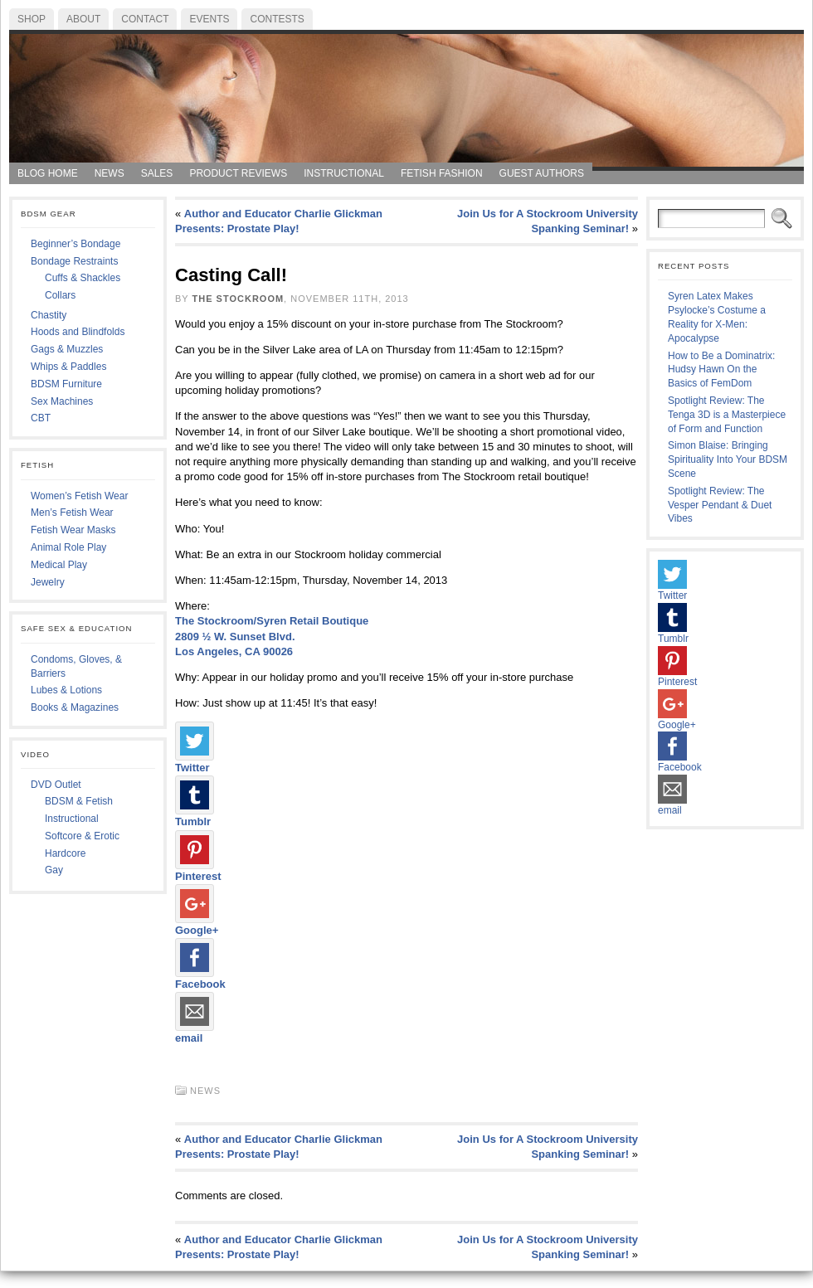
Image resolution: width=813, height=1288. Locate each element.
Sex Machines (62, 401)
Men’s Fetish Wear (72, 512)
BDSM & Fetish (79, 801)
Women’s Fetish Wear (79, 496)
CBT (41, 418)
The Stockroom (238, 299)
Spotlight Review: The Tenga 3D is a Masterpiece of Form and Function (727, 415)
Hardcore (65, 853)
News (205, 1091)
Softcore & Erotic (82, 836)
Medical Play (59, 565)
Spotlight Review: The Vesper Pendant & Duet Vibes (720, 505)
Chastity (48, 315)
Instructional (72, 818)
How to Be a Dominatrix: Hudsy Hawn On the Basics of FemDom (721, 370)
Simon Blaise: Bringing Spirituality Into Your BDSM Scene (727, 459)
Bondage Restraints (74, 261)
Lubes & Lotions (66, 690)
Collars (60, 295)
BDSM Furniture (66, 384)
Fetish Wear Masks (73, 530)
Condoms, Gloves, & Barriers (76, 666)
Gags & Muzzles (67, 349)
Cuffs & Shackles (82, 278)
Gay (54, 870)
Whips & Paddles (68, 366)
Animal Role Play (68, 547)
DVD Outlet (56, 784)
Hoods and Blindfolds (77, 332)
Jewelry (48, 582)
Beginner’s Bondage (75, 244)
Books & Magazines (75, 707)
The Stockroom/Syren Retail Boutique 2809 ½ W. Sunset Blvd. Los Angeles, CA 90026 (271, 636)
